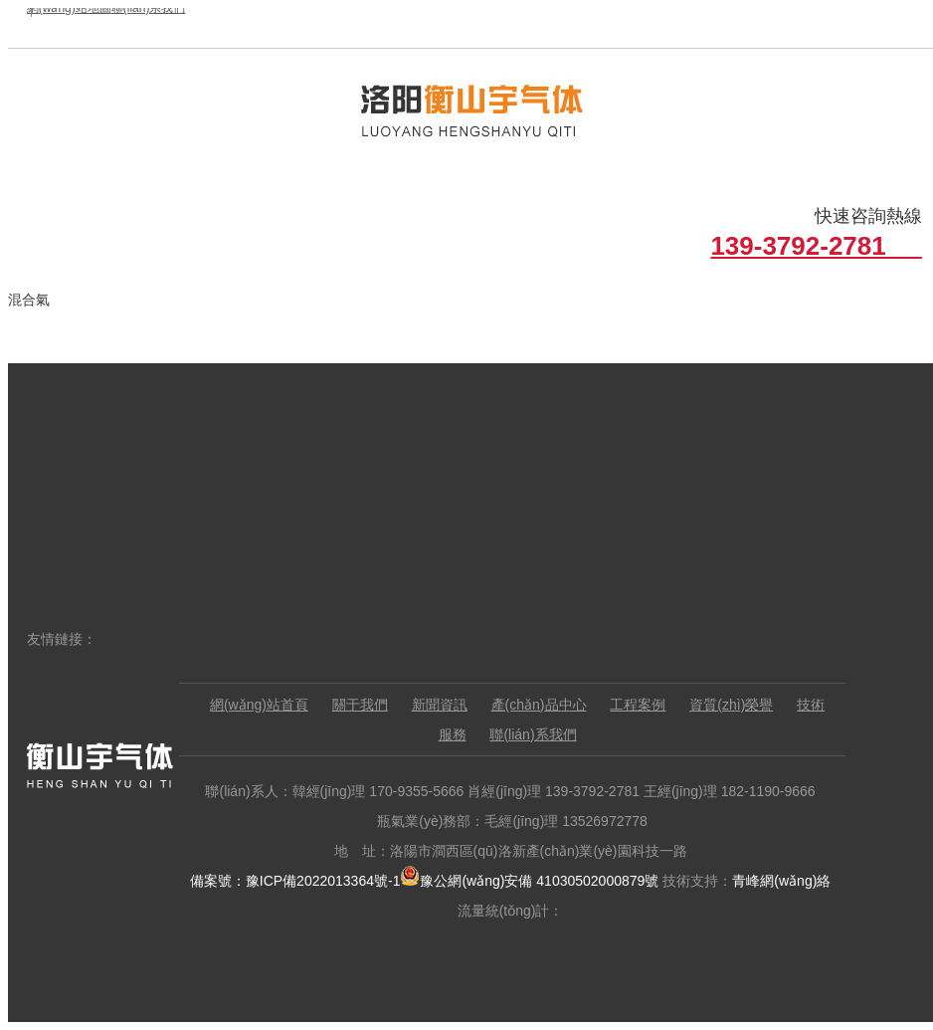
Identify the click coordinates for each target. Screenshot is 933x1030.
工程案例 (637, 705)
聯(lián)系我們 (532, 734)
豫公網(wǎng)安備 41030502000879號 (529, 881)
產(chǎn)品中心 (539, 705)
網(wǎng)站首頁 (259, 705)
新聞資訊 (439, 705)
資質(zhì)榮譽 (731, 705)
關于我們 (360, 705)
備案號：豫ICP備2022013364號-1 (295, 881)
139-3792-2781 (816, 246)
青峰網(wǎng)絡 (781, 881)
